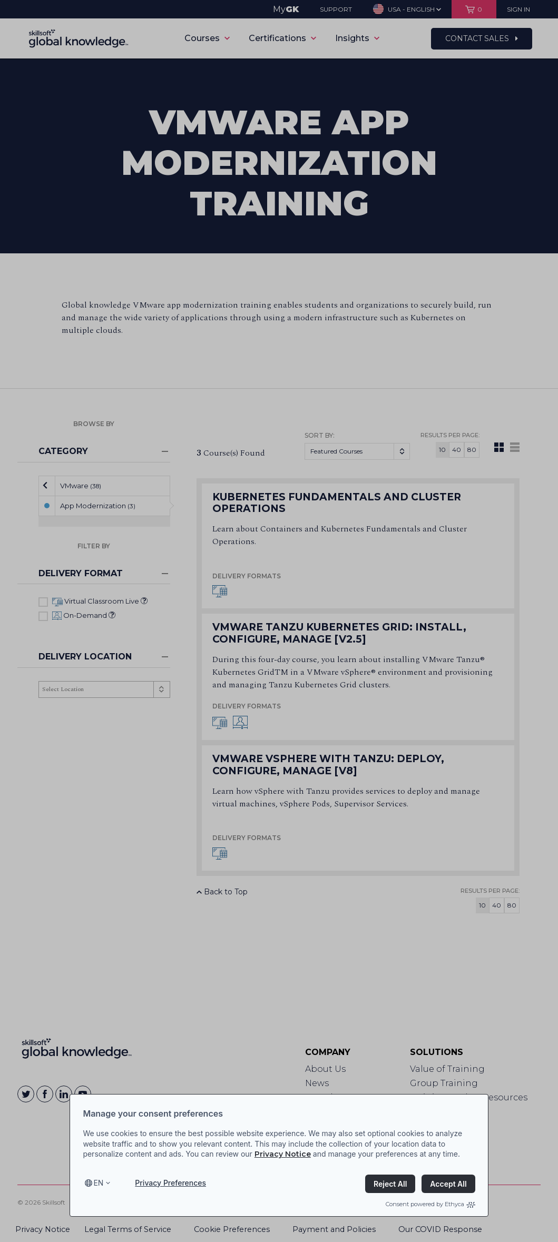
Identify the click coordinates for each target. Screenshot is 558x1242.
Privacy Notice (282, 1154)
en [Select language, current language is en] (98, 1182)
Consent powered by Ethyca (430, 1204)
